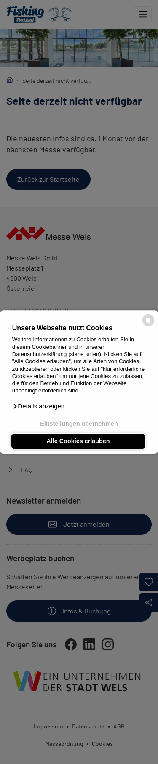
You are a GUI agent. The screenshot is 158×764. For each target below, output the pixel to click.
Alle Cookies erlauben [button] (78, 441)
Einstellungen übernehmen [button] (79, 423)
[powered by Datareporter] (148, 325)
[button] (38, 406)
